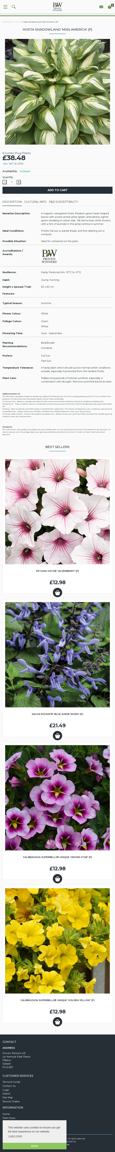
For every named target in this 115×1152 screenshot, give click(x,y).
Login (5, 1089)
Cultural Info (35, 201)
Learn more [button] (15, 1136)
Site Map (7, 1097)
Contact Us (8, 1085)
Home (5, 22)
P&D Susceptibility (63, 201)
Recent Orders (11, 1101)
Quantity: (7, 177)
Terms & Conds (11, 1081)
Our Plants (15, 22)
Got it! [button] (34, 1146)
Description (12, 201)
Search (6, 1093)
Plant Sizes (8, 1118)
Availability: (9, 171)
